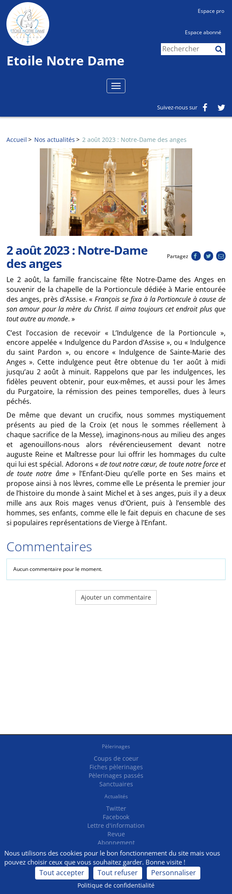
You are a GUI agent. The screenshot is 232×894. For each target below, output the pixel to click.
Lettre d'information (116, 825)
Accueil (16, 139)
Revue (116, 834)
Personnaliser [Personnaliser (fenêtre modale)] (173, 872)
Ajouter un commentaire (116, 597)
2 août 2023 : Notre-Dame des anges (134, 139)
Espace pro (211, 11)
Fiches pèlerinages (116, 767)
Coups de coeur (116, 758)
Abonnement (116, 842)
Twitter (116, 808)
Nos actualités (54, 139)
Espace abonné (203, 32)
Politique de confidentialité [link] (116, 885)
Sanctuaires (116, 784)
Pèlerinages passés (116, 775)
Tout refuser (118, 872)
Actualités (116, 796)
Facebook (116, 817)
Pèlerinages (116, 746)
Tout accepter (61, 872)
